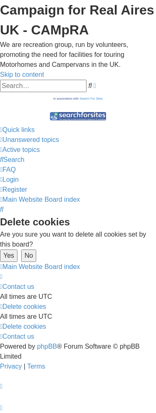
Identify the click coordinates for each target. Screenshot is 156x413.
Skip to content (22, 74)
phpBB (47, 346)
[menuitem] (29, 139)
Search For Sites (91, 98)
